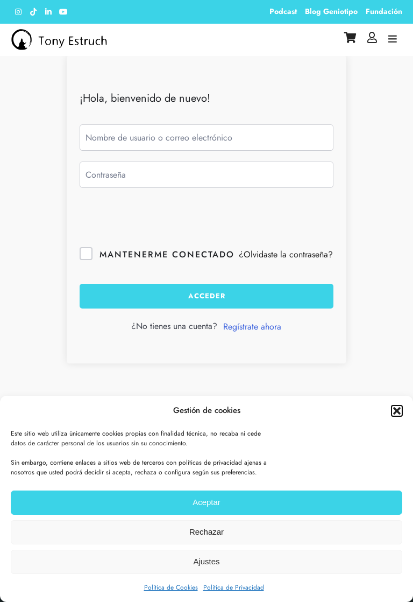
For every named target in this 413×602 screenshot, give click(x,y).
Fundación (384, 11)
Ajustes (206, 561)
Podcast (283, 11)
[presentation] (161, 226)
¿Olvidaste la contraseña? (286, 254)
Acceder (206, 296)
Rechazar (206, 531)
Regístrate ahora (252, 326)
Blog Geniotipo (331, 11)
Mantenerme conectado (166, 254)
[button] (396, 410)
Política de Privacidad (233, 587)
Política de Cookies (171, 587)
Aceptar (206, 502)
